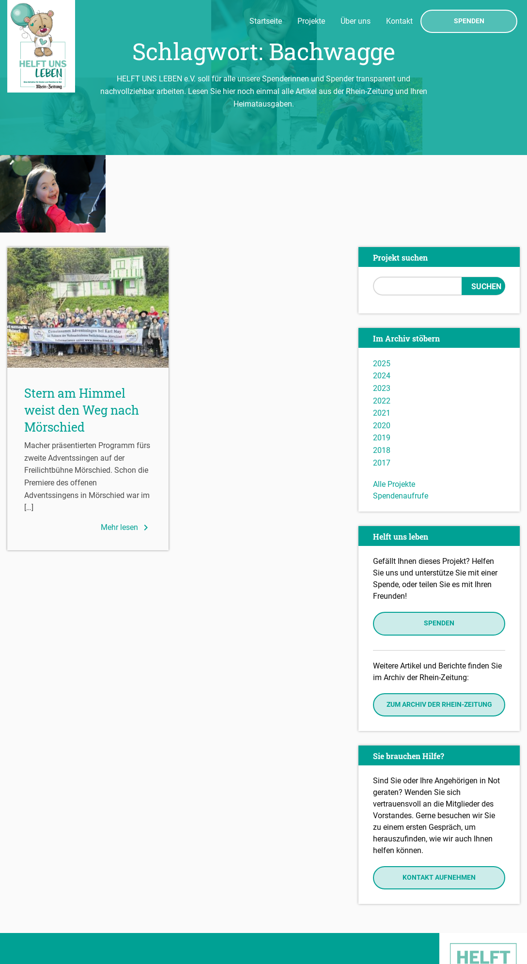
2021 (381, 335)
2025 (381, 286)
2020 (381, 348)
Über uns (356, 21)
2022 (381, 323)
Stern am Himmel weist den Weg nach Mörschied (81, 333)
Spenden (469, 21)
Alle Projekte (394, 406)
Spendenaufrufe (400, 418)
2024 (381, 298)
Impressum (29, 909)
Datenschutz (31, 923)
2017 (381, 385)
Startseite (265, 21)
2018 (381, 372)
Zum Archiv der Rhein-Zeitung (439, 627)
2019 (381, 360)
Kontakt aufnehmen (439, 800)
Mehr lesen (126, 450)
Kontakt (399, 21)
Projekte (311, 21)
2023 (381, 310)
